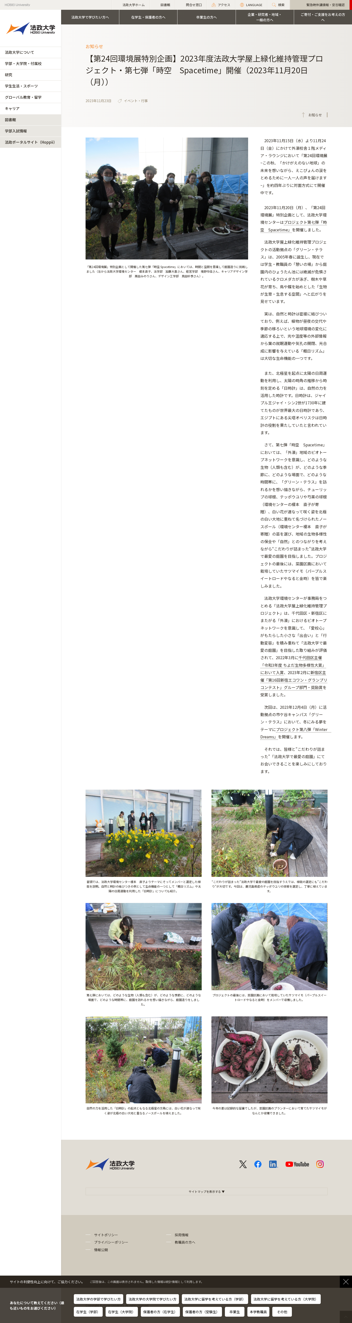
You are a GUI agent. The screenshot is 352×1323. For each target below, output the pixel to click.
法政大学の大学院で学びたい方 (152, 1299)
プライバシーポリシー (111, 1242)
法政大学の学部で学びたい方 (98, 1299)
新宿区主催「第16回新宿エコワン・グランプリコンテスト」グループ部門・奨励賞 (293, 679)
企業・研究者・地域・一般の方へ (265, 17)
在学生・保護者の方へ (148, 17)
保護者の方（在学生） (160, 1311)
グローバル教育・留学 (23, 97)
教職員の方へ (185, 1242)
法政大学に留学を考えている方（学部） (215, 1299)
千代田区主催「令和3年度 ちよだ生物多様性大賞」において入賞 (293, 665)
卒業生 (235, 1311)
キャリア (12, 108)
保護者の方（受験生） (202, 1311)
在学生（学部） (88, 1311)
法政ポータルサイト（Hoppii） (31, 142)
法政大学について (19, 52)
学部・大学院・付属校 (23, 63)
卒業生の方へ (206, 17)
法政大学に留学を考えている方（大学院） (285, 1299)
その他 (282, 1311)
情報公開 (101, 1249)
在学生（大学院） (121, 1311)
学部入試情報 (16, 130)
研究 (8, 74)
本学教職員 (258, 1311)
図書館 (10, 119)
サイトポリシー (106, 1234)
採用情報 (181, 1234)
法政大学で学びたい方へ (90, 17)
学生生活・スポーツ (21, 85)
